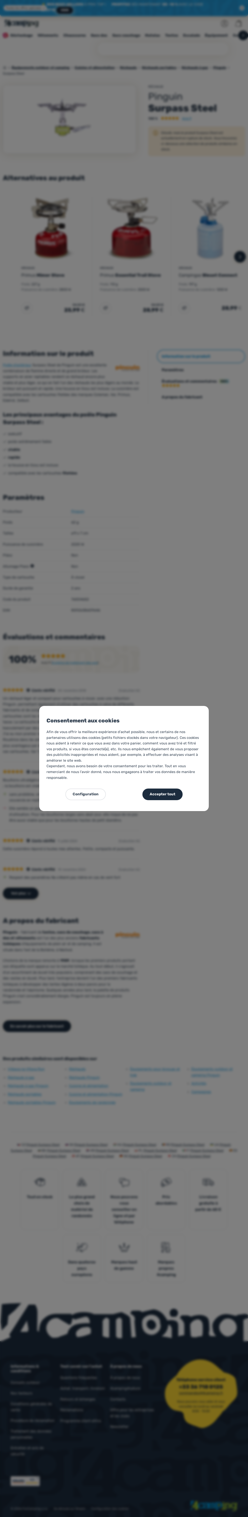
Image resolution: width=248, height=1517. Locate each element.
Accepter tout (162, 794)
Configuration (86, 794)
